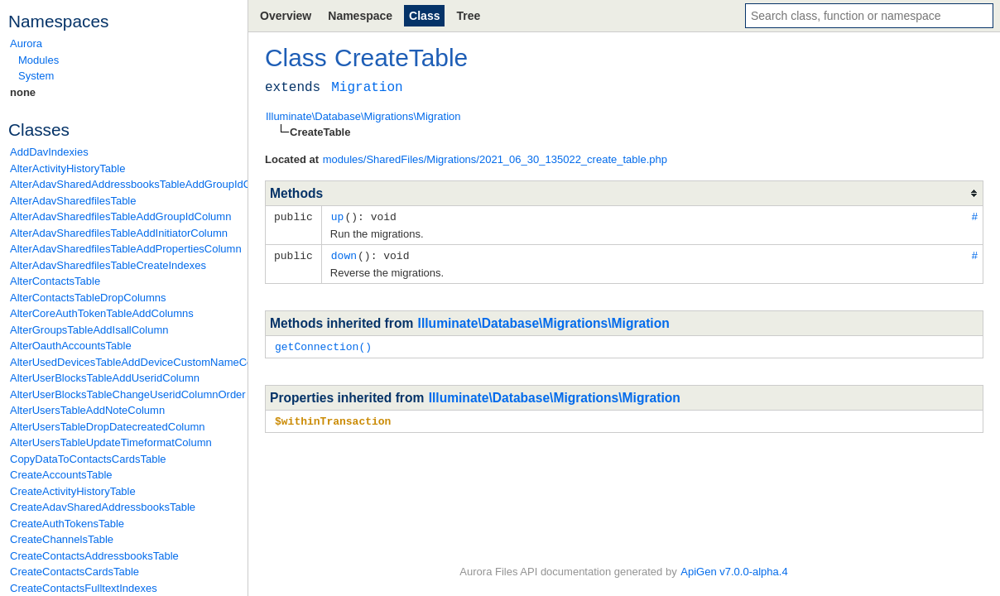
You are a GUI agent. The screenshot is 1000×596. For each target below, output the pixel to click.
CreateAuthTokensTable (67, 523)
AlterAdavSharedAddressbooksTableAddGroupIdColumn (124, 184)
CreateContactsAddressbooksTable (94, 556)
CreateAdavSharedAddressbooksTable (102, 507)
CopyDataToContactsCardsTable (88, 459)
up (337, 216)
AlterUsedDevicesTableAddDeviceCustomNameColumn (124, 362)
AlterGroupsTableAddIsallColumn (89, 330)
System (36, 76)
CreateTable (401, 57)
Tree (468, 15)
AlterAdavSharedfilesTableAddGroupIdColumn (120, 216)
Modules (38, 60)
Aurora (26, 43)
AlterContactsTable (55, 281)
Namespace (360, 15)
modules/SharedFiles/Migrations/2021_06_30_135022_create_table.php (495, 159)
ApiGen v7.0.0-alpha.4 (733, 571)
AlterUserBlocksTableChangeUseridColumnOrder (124, 394)
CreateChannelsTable (61, 539)
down (344, 254)
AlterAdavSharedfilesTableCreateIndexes (108, 265)
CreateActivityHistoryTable (73, 491)
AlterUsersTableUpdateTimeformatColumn (111, 442)
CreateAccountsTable (61, 475)
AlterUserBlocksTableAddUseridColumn (105, 378)
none (23, 92)
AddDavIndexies (49, 152)
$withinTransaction (333, 418)
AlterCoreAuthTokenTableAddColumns (102, 313)
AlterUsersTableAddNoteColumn (87, 410)
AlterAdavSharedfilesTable (73, 201)
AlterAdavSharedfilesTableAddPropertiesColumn (124, 249)
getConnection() (323, 344)
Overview (285, 15)
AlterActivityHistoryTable (67, 168)
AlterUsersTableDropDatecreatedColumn (107, 427)
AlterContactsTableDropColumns (88, 297)
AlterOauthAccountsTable (71, 345)
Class (424, 15)
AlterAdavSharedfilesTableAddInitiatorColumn (119, 233)
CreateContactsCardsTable (74, 571)
